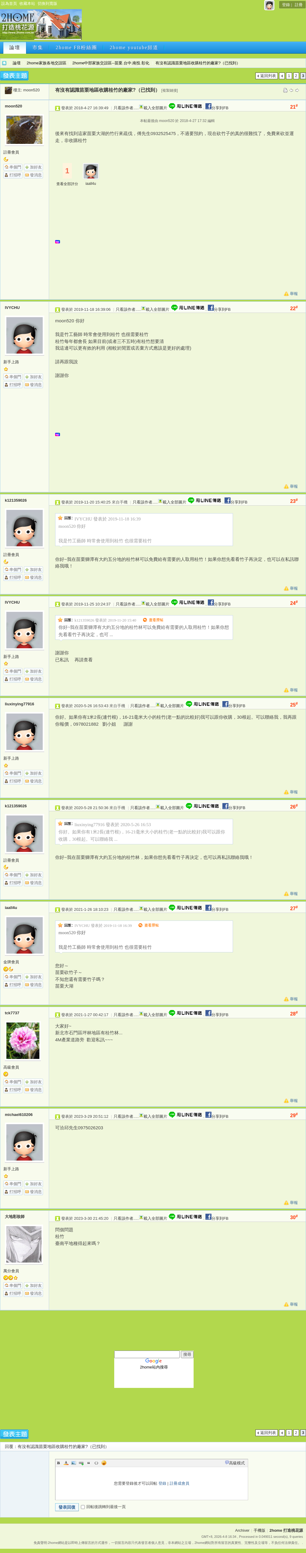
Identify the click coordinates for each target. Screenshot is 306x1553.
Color (66, 1463)
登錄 (286, 4)
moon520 (31, 90)
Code (96, 1463)
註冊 (299, 4)
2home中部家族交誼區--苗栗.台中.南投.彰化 (110, 63)
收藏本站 (27, 3)
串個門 (15, 167)
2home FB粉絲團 (76, 47)
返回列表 (268, 75)
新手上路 (11, 362)
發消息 (36, 175)
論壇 (14, 47)
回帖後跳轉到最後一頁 (103, 1506)
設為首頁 (9, 3)
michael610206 (19, 1114)
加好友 (36, 167)
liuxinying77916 (19, 704)
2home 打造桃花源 (4, 63)
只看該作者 (123, 108)
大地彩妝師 (15, 1216)
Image (74, 1463)
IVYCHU (12, 307)
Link (81, 1463)
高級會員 (11, 1067)
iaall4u (90, 183)
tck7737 (12, 1013)
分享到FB (216, 108)
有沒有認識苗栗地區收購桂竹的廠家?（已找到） (197, 63)
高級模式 (237, 1463)
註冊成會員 (179, 1483)
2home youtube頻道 (134, 47)
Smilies (104, 1463)
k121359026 (16, 500)
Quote (89, 1463)
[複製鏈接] (169, 90)
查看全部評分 (67, 184)
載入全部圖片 (155, 108)
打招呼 (15, 175)
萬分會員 (11, 1271)
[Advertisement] (180, 244)
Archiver (242, 1530)
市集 (37, 47)
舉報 (294, 293)
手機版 (259, 1530)
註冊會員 (11, 152)
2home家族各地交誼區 (46, 63)
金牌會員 (11, 962)
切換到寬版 (47, 3)
